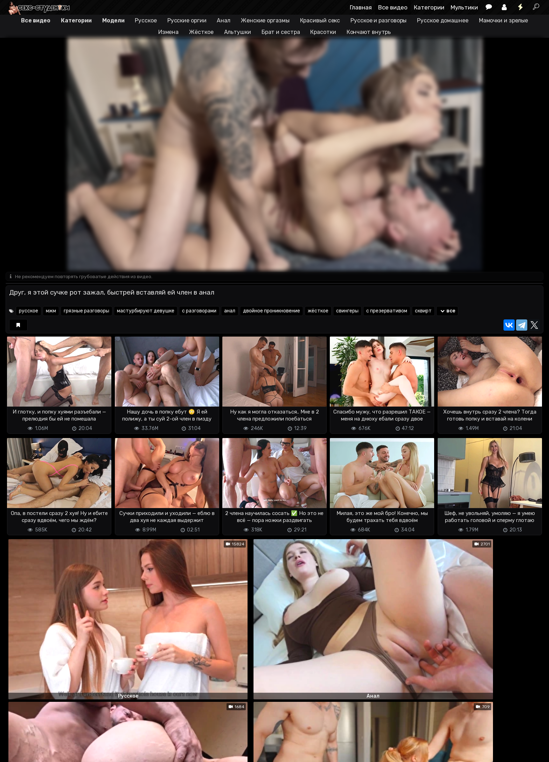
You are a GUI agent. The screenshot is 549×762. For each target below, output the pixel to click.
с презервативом (386, 312)
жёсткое (318, 312)
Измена (168, 32)
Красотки (323, 32)
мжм (51, 312)
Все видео (393, 7)
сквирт (423, 312)
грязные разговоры (86, 312)
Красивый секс (320, 20)
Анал (223, 20)
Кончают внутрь (369, 32)
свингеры (347, 312)
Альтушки (237, 32)
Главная (361, 7)
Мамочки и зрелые (503, 20)
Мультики (464, 7)
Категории (429, 7)
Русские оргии (187, 20)
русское (28, 312)
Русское (146, 20)
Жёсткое (201, 32)
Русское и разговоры (378, 20)
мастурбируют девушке (145, 312)
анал (229, 312)
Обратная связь (78, 752)
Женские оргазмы (265, 20)
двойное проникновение (271, 312)
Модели (113, 20)
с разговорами (199, 312)
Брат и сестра (281, 32)
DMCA (16, 752)
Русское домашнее (442, 20)
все (447, 312)
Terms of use (42, 752)
